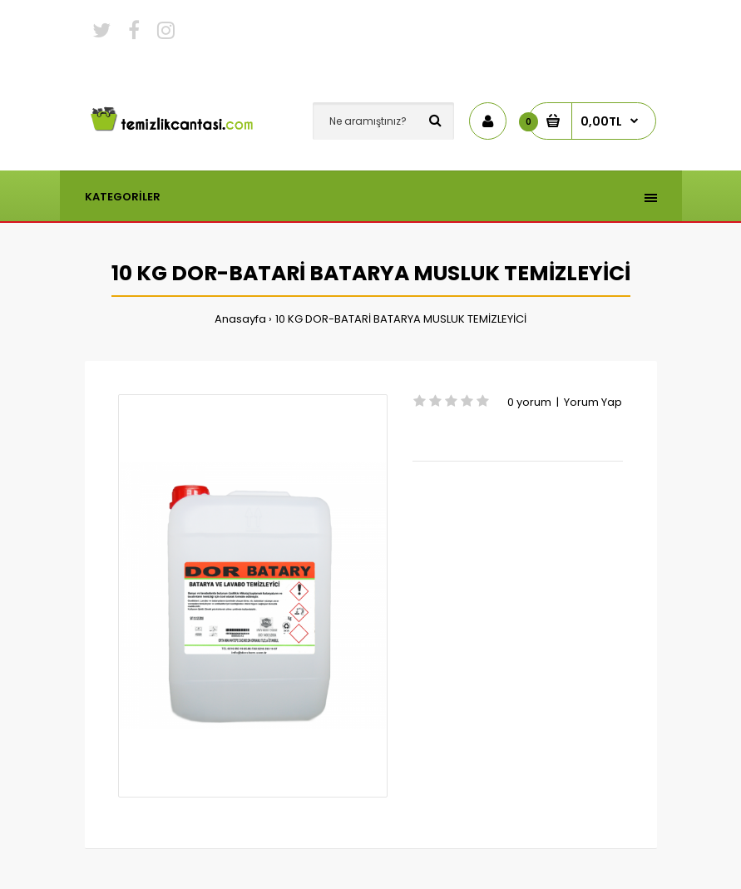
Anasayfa (240, 319)
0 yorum (529, 402)
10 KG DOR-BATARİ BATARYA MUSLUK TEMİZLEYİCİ (400, 319)
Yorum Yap (593, 402)
